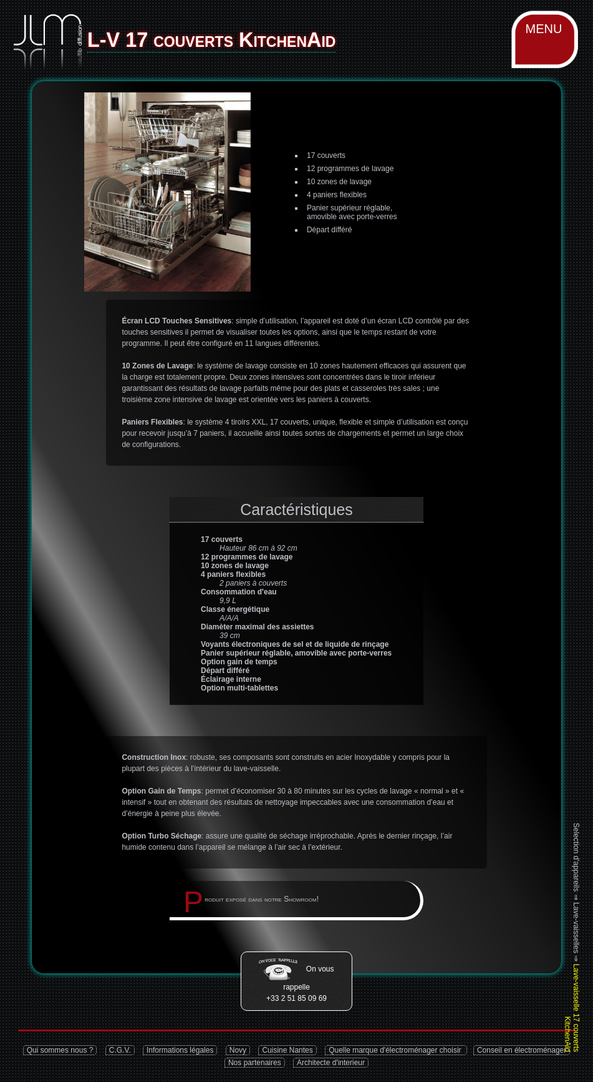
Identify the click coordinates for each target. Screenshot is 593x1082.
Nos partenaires (254, 1062)
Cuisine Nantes (287, 1050)
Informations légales (180, 1050)
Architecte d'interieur (331, 1062)
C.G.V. (120, 1050)
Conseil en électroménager (521, 1050)
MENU (544, 29)
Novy (237, 1050)
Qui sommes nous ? (60, 1050)
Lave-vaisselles (576, 927)
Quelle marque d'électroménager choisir (396, 1050)
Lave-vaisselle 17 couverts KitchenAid (572, 1008)
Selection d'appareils (576, 857)
